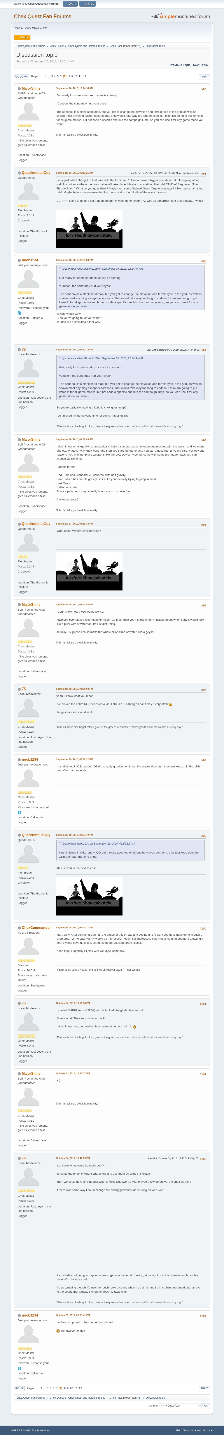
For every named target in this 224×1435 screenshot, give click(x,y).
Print (204, 76)
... (49, 76)
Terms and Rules (192, 1430)
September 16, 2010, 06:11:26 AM (74, 172)
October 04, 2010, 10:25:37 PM (73, 1073)
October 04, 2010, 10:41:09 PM (73, 1158)
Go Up (19, 1388)
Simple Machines (41, 1430)
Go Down (21, 76)
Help (178, 1430)
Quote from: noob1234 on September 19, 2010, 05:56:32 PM (98, 843)
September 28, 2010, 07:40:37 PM (74, 927)
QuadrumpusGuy (36, 173)
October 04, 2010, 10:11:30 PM (73, 1003)
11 (80, 76)
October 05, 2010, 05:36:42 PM (73, 1315)
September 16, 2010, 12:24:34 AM (74, 88)
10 (75, 76)
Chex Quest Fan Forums (42, 16)
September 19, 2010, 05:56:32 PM (74, 759)
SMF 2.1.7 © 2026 (20, 1430)
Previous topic (180, 65)
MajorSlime (31, 88)
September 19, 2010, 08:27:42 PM (74, 835)
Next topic (200, 65)
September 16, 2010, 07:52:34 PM (74, 349)
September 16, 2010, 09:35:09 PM (74, 439)
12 (84, 76)
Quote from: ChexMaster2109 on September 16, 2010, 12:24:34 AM (102, 268)
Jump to (153, 1405)
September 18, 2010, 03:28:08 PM (74, 688)
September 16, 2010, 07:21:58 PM (74, 260)
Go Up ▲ (208, 1430)
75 (138, 46)
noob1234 (30, 260)
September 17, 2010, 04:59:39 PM (74, 523)
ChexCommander (36, 928)
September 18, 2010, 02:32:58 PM (74, 604)
